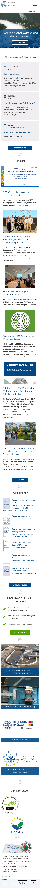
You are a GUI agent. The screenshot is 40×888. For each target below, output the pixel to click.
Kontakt (5, 879)
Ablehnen (22, 883)
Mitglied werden (20, 632)
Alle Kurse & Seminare (20, 148)
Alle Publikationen (20, 585)
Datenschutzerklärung (10, 871)
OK (34, 883)
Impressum (6, 877)
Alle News (20, 480)
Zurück (31, 12)
